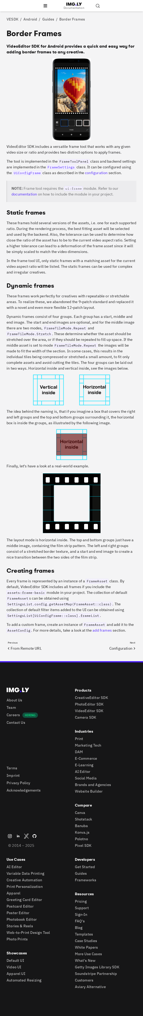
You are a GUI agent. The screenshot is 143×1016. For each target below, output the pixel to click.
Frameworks (85, 880)
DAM (79, 751)
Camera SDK (85, 717)
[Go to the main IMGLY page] (74, 4)
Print (79, 738)
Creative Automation (24, 880)
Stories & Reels (20, 926)
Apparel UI (16, 973)
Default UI (15, 960)
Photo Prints (17, 939)
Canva (80, 812)
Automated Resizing (24, 980)
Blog (79, 927)
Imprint (13, 775)
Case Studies (86, 940)
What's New (85, 960)
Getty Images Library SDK (97, 967)
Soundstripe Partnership (96, 973)
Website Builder (89, 791)
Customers (84, 980)
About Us (14, 700)
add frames (102, 630)
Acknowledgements (24, 790)
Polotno (81, 839)
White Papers (86, 947)
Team (11, 707)
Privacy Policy (18, 782)
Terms (12, 768)
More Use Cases (88, 954)
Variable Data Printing (25, 873)
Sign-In (81, 914)
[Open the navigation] (45, 6)
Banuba (81, 825)
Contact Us (16, 722)
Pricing (81, 901)
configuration (96, 172)
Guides (81, 873)
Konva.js (82, 832)
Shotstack (83, 819)
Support (82, 908)
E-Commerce (86, 758)
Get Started (85, 866)
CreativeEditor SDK (91, 697)
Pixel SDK (83, 845)
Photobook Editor (22, 919)
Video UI (14, 967)
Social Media (86, 778)
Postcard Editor (20, 906)
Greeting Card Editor (24, 899)
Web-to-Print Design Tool (28, 932)
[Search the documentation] (98, 6)
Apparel (13, 893)
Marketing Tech (88, 745)
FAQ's (80, 921)
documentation (24, 194)
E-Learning (84, 765)
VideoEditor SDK (89, 710)
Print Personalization (25, 886)
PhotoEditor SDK (89, 704)
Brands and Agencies (93, 784)
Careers (13, 715)
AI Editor (82, 771)
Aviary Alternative (90, 986)
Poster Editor (18, 912)
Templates (84, 934)
